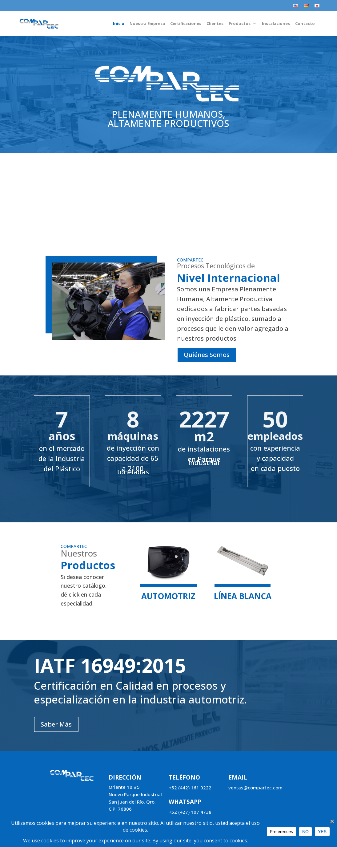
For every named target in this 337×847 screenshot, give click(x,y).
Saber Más (56, 233)
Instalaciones (276, 23)
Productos (240, 23)
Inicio (118, 23)
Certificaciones (185, 23)
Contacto (305, 23)
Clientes (215, 23)
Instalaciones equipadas (94, 199)
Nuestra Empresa (147, 23)
